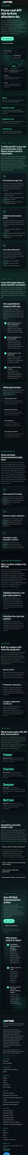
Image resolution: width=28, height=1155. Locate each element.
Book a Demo (9, 921)
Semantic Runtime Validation (10, 1069)
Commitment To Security (9, 1139)
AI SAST (5, 1100)
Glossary (5, 1082)
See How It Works (7, 43)
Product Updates (7, 1063)
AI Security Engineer (8, 1110)
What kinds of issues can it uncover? (13, 877)
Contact (5, 1137)
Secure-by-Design (8, 1113)
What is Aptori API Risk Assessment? (13, 847)
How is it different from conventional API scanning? (13, 863)
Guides (5, 1080)
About (4, 1130)
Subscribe (7, 1149)
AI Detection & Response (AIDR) (11, 1102)
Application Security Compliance (11, 1122)
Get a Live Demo (7, 38)
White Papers (6, 1084)
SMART (5, 1071)
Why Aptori (6, 1061)
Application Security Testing (10, 1095)
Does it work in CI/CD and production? (10, 870)
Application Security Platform (10, 1104)
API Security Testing (8, 1093)
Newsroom (6, 1132)
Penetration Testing (8, 1115)
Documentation (7, 1087)
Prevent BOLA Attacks (8, 1119)
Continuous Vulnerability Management (13, 1124)
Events (4, 1135)
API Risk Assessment (8, 1117)
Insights (5, 1078)
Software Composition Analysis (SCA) (12, 1097)
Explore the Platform (11, 925)
